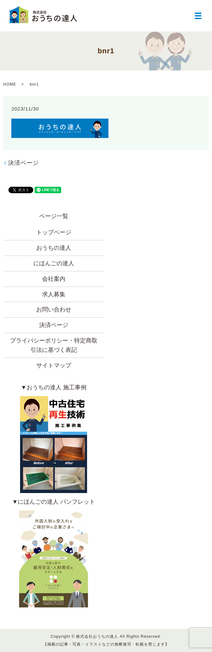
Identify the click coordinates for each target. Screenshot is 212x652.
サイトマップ (53, 365)
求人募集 (53, 294)
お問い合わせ (53, 309)
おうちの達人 (53, 248)
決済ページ (23, 163)
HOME (9, 84)
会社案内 (53, 279)
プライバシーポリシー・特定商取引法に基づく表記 (53, 345)
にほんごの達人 (53, 263)
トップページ (53, 232)
